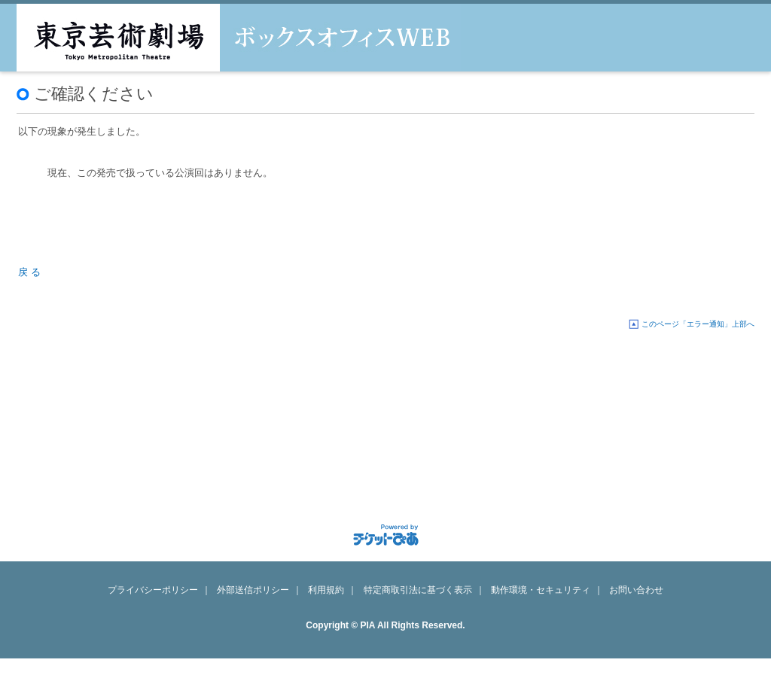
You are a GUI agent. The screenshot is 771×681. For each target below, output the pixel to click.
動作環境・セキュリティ (540, 590)
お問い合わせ (636, 590)
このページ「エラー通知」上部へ (697, 324)
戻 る (29, 272)
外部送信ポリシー (253, 590)
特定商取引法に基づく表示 (418, 590)
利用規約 (326, 590)
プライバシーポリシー (153, 590)
